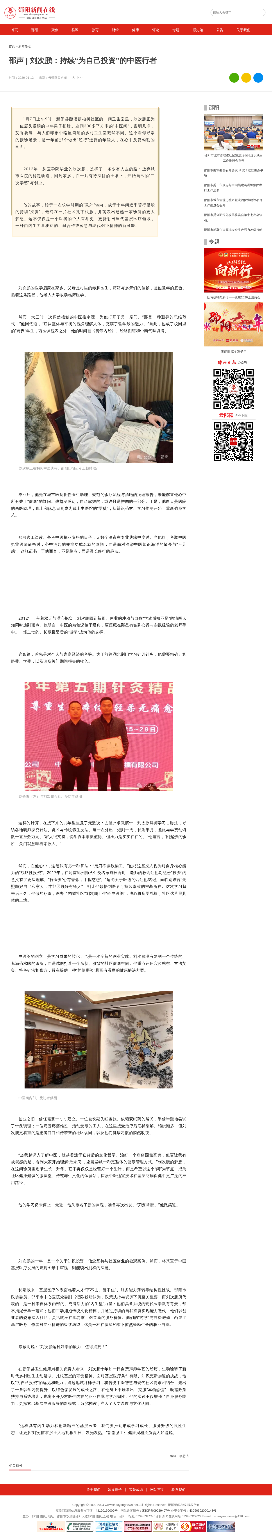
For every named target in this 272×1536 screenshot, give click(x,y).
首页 (14, 30)
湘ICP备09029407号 (156, 1510)
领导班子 (115, 1489)
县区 (75, 30)
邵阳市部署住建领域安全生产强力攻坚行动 (233, 230)
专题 (175, 30)
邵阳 (34, 30)
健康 (135, 30)
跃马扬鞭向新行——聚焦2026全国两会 (233, 297)
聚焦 (54, 30)
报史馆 (198, 30)
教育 (95, 30)
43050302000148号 (202, 1510)
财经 (115, 30)
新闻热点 (24, 46)
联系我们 (179, 1489)
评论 (155, 30)
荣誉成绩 (136, 1489)
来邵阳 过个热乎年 (233, 351)
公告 (219, 30)
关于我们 (243, 30)
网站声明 (157, 1489)
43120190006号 (107, 1510)
